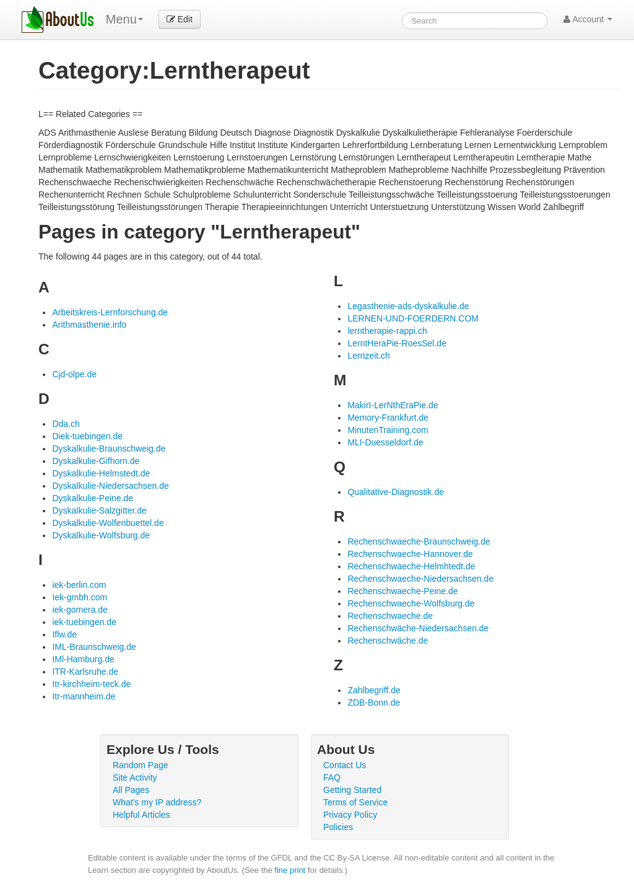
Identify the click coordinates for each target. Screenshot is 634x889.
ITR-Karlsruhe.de (85, 672)
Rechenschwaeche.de (390, 616)
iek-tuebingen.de (84, 622)
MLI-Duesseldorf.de (385, 442)
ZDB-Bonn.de (373, 702)
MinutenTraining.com (387, 430)
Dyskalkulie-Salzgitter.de (99, 510)
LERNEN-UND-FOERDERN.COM (413, 318)
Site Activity (135, 777)
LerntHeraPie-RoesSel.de (396, 343)
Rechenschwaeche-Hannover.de (409, 554)
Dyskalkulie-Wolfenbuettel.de (107, 523)
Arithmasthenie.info (89, 325)
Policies (338, 827)
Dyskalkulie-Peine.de (92, 498)
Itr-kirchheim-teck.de (91, 684)
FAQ (332, 777)
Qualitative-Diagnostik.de (395, 492)
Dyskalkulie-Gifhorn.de (95, 461)
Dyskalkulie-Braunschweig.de (108, 448)
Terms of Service (355, 802)
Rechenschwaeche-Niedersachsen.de (420, 579)
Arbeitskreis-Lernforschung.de (110, 312)
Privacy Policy (350, 815)
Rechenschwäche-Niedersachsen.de (418, 628)
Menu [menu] (124, 19)
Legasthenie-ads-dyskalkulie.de (408, 306)
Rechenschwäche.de (387, 641)
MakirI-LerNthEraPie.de (392, 405)
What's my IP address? (157, 802)
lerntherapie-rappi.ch (387, 331)
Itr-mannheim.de (83, 696)
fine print (289, 870)
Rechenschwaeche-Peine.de (402, 591)
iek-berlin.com (79, 585)
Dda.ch (65, 424)
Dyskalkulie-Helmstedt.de (101, 473)
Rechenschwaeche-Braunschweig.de (418, 541)
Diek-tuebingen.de (87, 436)
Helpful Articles (141, 815)
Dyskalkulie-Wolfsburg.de (101, 535)
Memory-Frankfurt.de (387, 418)
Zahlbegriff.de (373, 690)
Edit (180, 19)
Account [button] (587, 19)
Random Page (140, 765)
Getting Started (352, 790)
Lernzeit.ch (368, 356)
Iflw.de (64, 634)
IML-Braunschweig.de (94, 647)
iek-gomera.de (80, 610)
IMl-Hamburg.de (83, 659)
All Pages (131, 790)
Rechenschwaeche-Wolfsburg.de (410, 603)
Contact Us (344, 765)
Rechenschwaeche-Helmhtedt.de (411, 566)
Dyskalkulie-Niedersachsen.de (110, 486)
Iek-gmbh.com (79, 597)
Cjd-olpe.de (74, 374)
